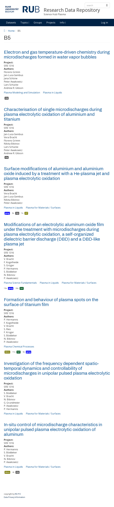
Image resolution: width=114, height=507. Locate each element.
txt (21, 288)
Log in (104, 22)
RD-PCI (18, 494)
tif (26, 213)
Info (63, 22)
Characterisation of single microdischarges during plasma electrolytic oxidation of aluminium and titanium (53, 114)
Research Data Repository (72, 10)
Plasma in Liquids (52, 92)
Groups (38, 22)
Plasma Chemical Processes (19, 346)
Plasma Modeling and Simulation (22, 92)
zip (6, 98)
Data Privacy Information (14, 497)
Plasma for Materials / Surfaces (43, 207)
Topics (24, 22)
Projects (50, 22)
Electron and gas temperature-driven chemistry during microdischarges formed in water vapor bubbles (57, 54)
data (7, 352)
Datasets (11, 22)
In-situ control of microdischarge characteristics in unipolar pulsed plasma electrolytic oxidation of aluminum (53, 429)
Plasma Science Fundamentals (20, 282)
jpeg (7, 213)
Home (11, 30)
